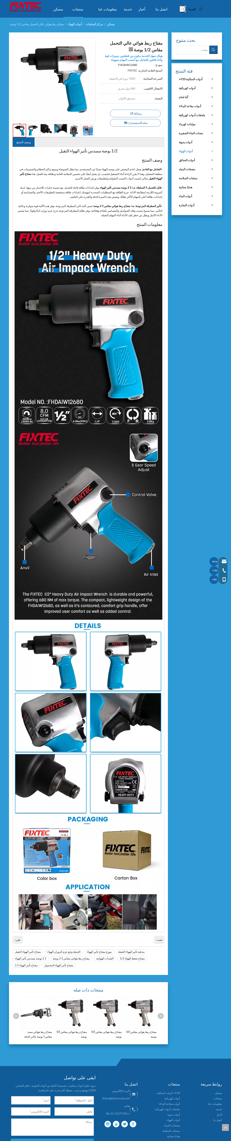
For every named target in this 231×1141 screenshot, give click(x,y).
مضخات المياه (187, 169)
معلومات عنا (215, 1103)
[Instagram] (107, 1124)
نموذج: (159, 64)
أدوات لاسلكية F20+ (190, 79)
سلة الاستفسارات (136, 122)
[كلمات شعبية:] (182, 9)
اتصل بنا (217, 1120)
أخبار (219, 1114)
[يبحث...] (192, 50)
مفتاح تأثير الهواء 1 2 (26, 965)
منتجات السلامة (188, 178)
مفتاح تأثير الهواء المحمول (58, 965)
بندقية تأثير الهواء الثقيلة (131, 951)
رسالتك (136, 113)
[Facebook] (133, 1124)
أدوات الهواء (186, 151)
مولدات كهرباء (187, 124)
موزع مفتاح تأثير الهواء (99, 951)
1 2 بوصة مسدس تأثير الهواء (30, 958)
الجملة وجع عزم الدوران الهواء (63, 951)
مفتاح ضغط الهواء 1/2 (132, 958)
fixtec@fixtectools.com (116, 1098)
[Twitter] (124, 1124)
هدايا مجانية (185, 187)
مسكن (218, 1093)
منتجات (218, 1098)
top (225, 1127)
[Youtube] (116, 1124)
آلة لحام (183, 97)
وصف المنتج (23, 142)
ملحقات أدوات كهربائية (192, 115)
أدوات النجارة (186, 205)
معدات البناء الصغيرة (191, 133)
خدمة (219, 1109)
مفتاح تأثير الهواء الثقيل (28, 951)
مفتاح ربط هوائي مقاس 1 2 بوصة (71, 958)
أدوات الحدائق (187, 160)
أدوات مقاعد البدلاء (190, 106)
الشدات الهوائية (104, 958)
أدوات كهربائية (187, 88)
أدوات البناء (185, 196)
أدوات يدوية (185, 142)
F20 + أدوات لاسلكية (168, 1093)
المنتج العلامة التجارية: (150, 70)
